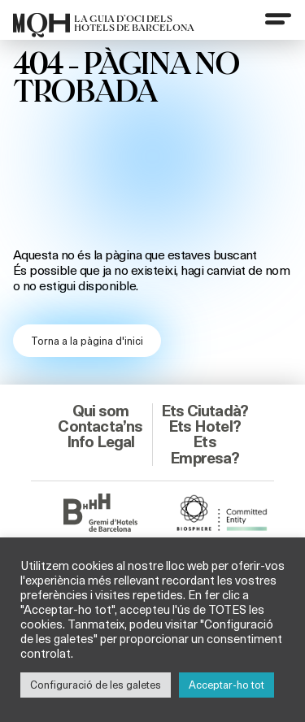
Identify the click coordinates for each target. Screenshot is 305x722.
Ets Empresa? (204, 449)
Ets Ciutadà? (204, 410)
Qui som (100, 410)
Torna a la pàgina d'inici (87, 340)
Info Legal (101, 441)
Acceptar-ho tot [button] (226, 684)
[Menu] (278, 18)
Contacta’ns (100, 426)
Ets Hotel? (204, 426)
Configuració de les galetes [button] (95, 684)
